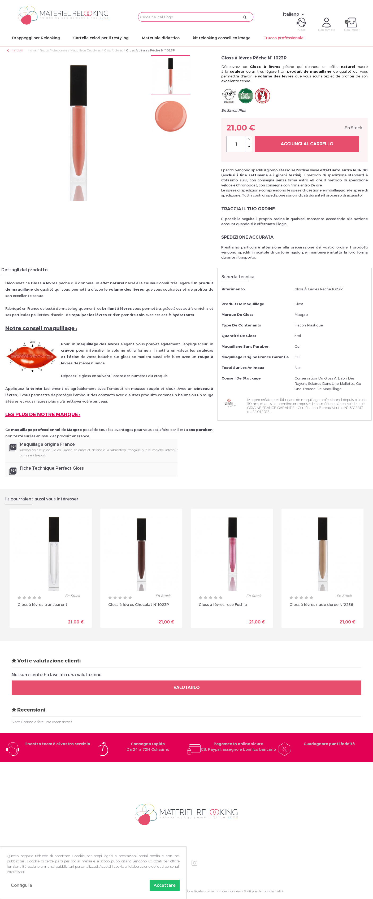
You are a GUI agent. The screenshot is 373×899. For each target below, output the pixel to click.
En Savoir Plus (233, 110)
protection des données (223, 891)
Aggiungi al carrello (307, 143)
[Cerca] (195, 17)
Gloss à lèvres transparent (42, 604)
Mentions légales (191, 891)
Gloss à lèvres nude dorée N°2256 (321, 604)
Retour (14, 50)
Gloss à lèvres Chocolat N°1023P (138, 604)
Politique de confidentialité (263, 891)
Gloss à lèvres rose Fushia (223, 604)
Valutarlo (187, 687)
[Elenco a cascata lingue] (294, 14)
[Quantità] (236, 144)
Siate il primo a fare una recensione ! (42, 722)
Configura (21, 885)
